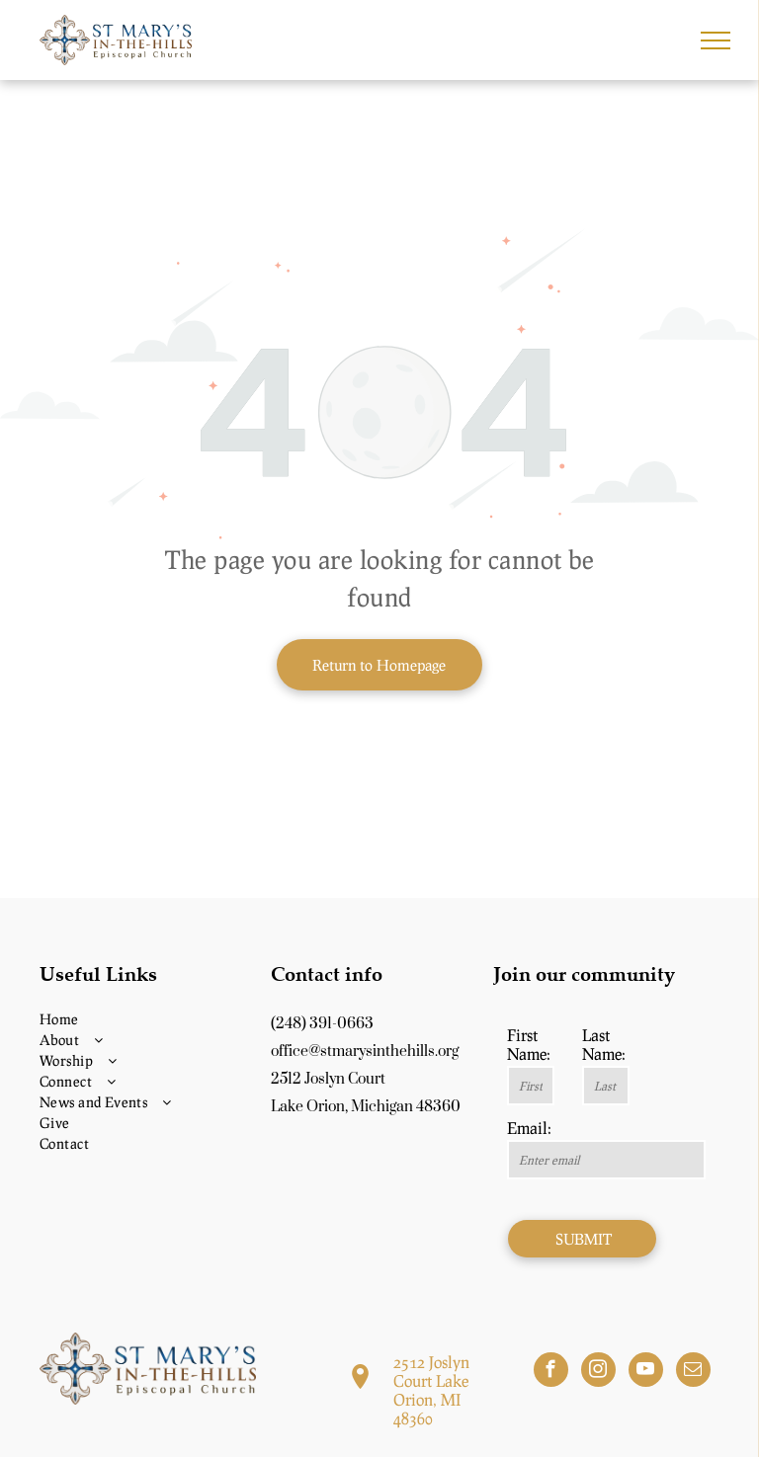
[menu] (715, 40)
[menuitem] (148, 1019)
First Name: (528, 1044)
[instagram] (598, 1372)
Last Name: (604, 1044)
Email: (529, 1127)
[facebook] (551, 1372)
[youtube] (646, 1372)
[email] (693, 1372)
